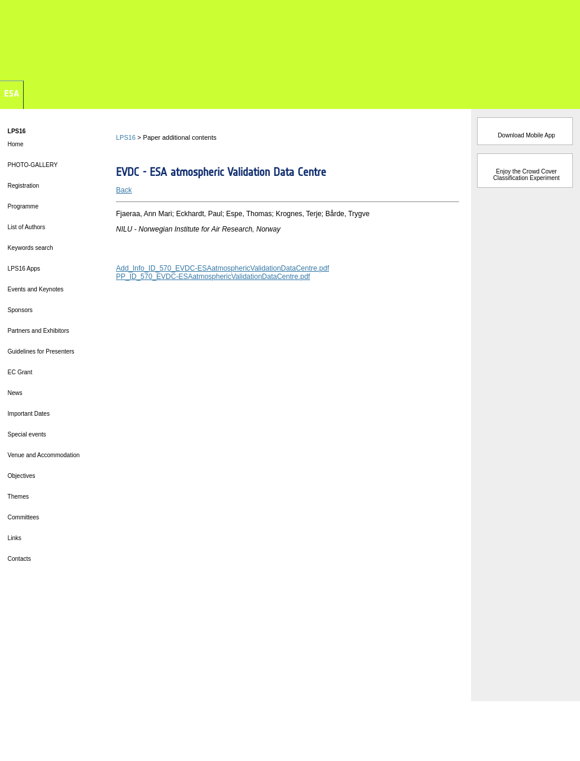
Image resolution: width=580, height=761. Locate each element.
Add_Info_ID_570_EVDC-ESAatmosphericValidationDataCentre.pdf (222, 268)
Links (13, 538)
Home (14, 144)
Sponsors (19, 310)
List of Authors (25, 227)
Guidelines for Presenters (40, 351)
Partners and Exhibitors (37, 330)
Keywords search (29, 248)
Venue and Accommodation (43, 455)
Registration (22, 185)
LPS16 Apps (23, 268)
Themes (17, 496)
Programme (22, 206)
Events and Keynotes (34, 289)
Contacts (18, 559)
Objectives (20, 476)
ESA (11, 93)
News (14, 393)
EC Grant (19, 372)
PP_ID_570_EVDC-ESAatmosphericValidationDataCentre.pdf (213, 276)
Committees (22, 517)
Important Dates (28, 413)
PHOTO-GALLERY (31, 165)
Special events (26, 434)
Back (124, 190)
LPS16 (126, 137)
